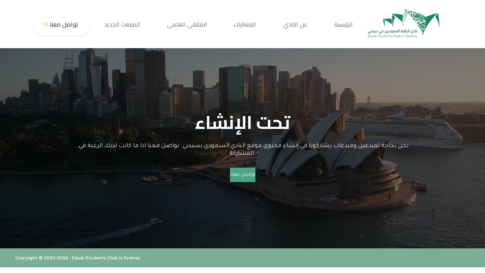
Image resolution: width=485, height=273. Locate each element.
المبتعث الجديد (122, 24)
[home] (404, 24)
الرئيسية (343, 24)
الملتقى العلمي (187, 24)
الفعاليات (245, 24)
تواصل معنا (242, 174)
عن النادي (295, 24)
